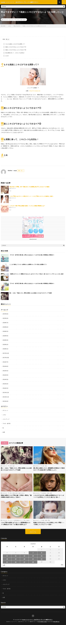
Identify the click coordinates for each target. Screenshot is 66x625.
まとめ (7, 55)
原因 (48, 493)
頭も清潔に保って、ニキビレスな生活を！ (15, 52)
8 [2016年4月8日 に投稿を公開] (41, 552)
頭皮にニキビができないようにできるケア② (15, 50)
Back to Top (33, 532)
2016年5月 (5, 370)
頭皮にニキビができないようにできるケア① (15, 47)
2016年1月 (5, 388)
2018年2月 (5, 344)
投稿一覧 (20, 170)
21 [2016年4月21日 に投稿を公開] (33, 559)
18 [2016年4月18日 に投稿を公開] (7, 559)
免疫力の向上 (21, 493)
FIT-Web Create (42, 621)
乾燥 (43, 520)
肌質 (51, 493)
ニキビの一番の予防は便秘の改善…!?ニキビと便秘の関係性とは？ (27, 205)
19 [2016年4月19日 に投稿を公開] (15, 559)
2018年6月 (5, 327)
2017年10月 (6, 357)
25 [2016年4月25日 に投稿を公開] (7, 562)
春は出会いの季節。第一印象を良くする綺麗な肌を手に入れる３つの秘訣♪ (29, 186)
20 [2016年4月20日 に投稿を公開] (24, 559)
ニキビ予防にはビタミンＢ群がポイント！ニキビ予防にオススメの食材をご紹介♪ (31, 196)
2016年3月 (5, 379)
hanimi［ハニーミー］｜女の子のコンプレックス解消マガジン (37, 619)
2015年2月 (5, 401)
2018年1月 (5, 349)
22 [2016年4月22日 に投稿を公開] (41, 559)
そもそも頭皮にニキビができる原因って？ (15, 44)
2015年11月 (6, 397)
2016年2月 (5, 383)
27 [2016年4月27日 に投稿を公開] (24, 562)
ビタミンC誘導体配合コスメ (16, 520)
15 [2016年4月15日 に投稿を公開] (41, 555)
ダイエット (5, 410)
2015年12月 (6, 392)
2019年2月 (5, 318)
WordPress (56, 621)
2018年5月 (5, 331)
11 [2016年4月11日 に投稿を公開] (7, 555)
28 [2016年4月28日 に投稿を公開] (33, 562)
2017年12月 (6, 353)
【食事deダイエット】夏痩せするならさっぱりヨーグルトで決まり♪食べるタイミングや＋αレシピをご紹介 (36, 274)
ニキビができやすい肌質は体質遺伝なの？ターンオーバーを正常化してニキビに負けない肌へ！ (48, 496)
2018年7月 (5, 322)
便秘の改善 (15, 493)
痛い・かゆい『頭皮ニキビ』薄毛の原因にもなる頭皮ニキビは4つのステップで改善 (30, 293)
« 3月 (4, 565)
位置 (21, 19)
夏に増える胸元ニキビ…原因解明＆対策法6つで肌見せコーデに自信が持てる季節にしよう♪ (49, 469)
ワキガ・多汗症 (6, 423)
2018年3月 (5, 340)
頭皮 (24, 19)
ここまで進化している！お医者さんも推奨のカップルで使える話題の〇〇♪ (28, 264)
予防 (11, 493)
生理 (4, 432)
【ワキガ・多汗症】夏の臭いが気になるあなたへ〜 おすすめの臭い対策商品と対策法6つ (31, 255)
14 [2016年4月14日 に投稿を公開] (33, 555)
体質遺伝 (44, 493)
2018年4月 (5, 335)
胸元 (46, 465)
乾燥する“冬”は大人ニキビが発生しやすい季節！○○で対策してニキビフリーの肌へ (48, 523)
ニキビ (12, 19)
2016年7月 (5, 362)
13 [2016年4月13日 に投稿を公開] (24, 555)
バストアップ (6, 419)
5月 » (62, 564)
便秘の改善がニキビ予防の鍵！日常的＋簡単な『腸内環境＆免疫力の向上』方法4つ (16, 496)
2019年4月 (5, 314)
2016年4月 (5, 375)
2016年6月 (5, 366)
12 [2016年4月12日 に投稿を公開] (15, 555)
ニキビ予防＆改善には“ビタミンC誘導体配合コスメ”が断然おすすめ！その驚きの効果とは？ (15, 523)
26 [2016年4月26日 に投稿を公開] (15, 562)
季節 (49, 520)
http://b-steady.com (34, 91)
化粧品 (27, 520)
